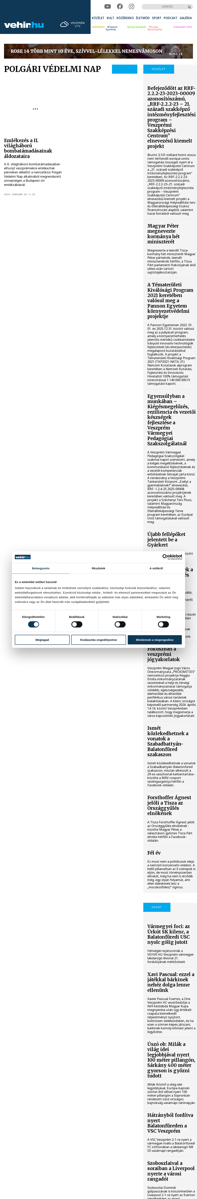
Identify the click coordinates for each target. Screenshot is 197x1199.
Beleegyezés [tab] (40, 568)
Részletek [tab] (98, 568)
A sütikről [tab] (156, 568)
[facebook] (120, 6)
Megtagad (42, 639)
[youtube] (107, 6)
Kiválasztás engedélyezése (98, 639)
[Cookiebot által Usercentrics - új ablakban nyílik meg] (165, 557)
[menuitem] (98, 18)
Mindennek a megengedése (155, 639)
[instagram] (131, 6)
